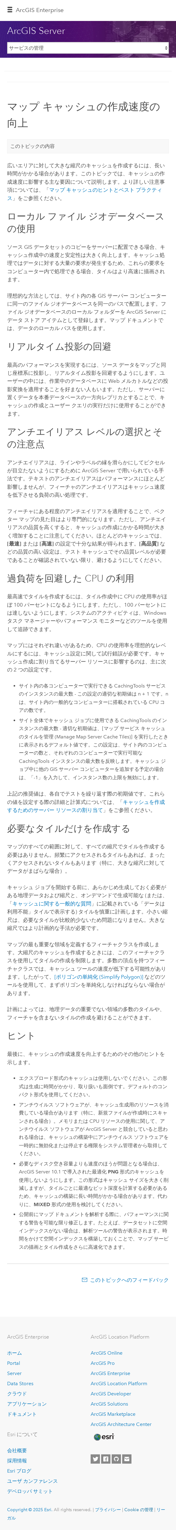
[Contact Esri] (126, 1459)
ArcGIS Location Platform (119, 1383)
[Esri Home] (103, 1437)
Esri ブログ (19, 1471)
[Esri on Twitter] (95, 1459)
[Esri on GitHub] (116, 1459)
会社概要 (17, 1450)
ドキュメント (22, 1414)
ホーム (14, 1353)
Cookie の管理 (138, 1509)
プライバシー (108, 1509)
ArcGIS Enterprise (40, 10)
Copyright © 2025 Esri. (30, 1509)
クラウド (17, 1394)
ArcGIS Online (106, 1353)
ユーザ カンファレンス (32, 1481)
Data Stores (20, 1383)
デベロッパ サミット (30, 1491)
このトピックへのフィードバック (129, 1280)
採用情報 (17, 1461)
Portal (13, 1363)
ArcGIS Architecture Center (121, 1424)
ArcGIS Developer (111, 1394)
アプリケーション (27, 1404)
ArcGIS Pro (103, 1363)
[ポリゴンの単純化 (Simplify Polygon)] (98, 977)
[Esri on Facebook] (105, 1459)
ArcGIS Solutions (109, 1404)
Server (14, 1373)
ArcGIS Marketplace (113, 1414)
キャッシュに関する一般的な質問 (51, 904)
